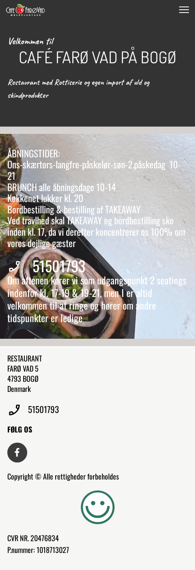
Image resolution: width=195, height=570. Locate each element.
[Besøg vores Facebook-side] (17, 452)
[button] (184, 9)
